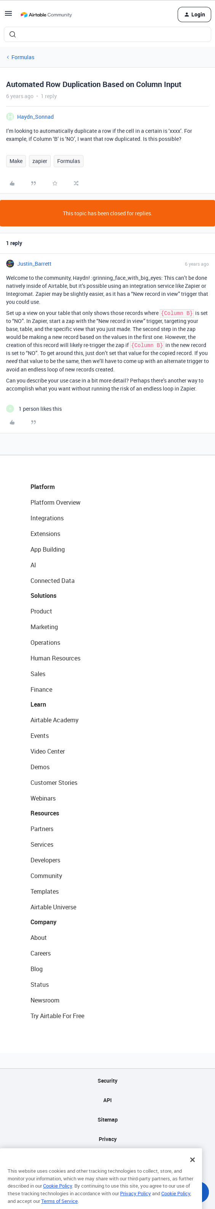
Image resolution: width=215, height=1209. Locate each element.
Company (43, 922)
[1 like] (34, 409)
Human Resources (55, 658)
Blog (36, 969)
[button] (8, 15)
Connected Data (52, 580)
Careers (40, 953)
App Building (47, 549)
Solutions (43, 595)
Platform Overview (55, 502)
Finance (41, 689)
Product (41, 611)
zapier (39, 161)
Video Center (47, 751)
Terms (107, 1158)
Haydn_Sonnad (35, 116)
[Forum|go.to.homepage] (46, 14)
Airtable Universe (53, 907)
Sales (37, 674)
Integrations (47, 518)
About (38, 937)
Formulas (22, 57)
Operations (45, 642)
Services (41, 844)
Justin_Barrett (34, 263)
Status (39, 984)
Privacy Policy (135, 1203)
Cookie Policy (57, 1196)
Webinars (43, 798)
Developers (45, 860)
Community (46, 876)
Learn (38, 704)
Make (16, 161)
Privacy (108, 1139)
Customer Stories (53, 782)
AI (33, 565)
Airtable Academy (54, 720)
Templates (44, 891)
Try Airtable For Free (57, 1016)
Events (39, 735)
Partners (41, 829)
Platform (42, 487)
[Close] (192, 1170)
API (107, 1100)
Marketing (44, 627)
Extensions (45, 533)
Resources (44, 813)
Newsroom (44, 1000)
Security (107, 1080)
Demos (40, 767)
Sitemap (108, 1119)
